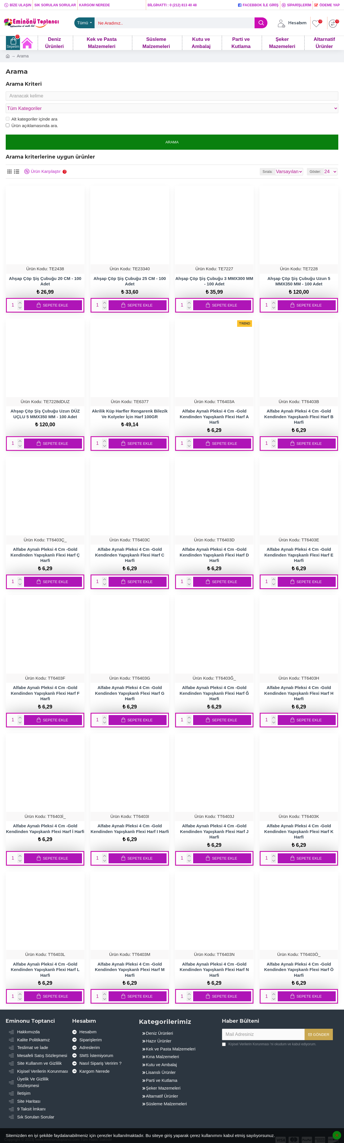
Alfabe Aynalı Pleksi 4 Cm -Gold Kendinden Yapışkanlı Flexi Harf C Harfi (129, 544)
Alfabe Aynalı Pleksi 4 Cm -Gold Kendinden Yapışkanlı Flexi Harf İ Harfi (45, 817)
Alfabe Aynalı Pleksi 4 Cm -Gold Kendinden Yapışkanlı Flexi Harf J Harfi (214, 820)
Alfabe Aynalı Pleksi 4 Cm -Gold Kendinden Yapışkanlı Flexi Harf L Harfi (45, 959)
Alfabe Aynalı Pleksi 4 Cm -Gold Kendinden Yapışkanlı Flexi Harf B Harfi (298, 406)
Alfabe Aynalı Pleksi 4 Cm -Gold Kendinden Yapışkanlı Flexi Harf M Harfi (130, 959)
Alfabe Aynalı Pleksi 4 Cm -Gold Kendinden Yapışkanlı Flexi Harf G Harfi (129, 682)
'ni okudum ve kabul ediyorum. (269, 1033)
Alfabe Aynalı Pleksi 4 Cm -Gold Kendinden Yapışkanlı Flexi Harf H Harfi (298, 682)
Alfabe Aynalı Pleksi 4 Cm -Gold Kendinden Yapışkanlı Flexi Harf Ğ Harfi (214, 682)
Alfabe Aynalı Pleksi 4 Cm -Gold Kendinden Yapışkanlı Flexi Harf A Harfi (214, 406)
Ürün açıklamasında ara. (32, 114)
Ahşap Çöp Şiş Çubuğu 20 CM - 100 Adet (45, 270)
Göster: (315, 161)
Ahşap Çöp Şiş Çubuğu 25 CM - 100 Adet (129, 270)
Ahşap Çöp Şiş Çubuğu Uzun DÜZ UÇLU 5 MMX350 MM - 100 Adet (45, 403)
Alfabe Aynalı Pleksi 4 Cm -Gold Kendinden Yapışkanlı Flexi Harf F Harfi (45, 682)
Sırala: (246, 161)
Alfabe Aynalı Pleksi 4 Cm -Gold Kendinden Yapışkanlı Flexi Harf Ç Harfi (45, 544)
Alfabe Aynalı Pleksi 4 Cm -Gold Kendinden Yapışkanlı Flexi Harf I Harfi (130, 817)
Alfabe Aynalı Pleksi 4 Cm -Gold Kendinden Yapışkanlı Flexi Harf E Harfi (298, 544)
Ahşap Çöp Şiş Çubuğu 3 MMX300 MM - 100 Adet (214, 270)
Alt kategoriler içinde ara (31, 108)
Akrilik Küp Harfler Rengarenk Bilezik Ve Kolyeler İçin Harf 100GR (129, 403)
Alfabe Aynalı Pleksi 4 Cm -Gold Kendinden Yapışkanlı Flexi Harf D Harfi (214, 544)
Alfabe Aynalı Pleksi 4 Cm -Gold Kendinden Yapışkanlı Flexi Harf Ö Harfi (298, 959)
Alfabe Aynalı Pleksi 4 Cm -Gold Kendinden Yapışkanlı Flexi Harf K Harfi (298, 820)
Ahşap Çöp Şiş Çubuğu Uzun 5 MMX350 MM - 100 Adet (298, 270)
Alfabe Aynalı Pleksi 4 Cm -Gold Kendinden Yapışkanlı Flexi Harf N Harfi (214, 959)
